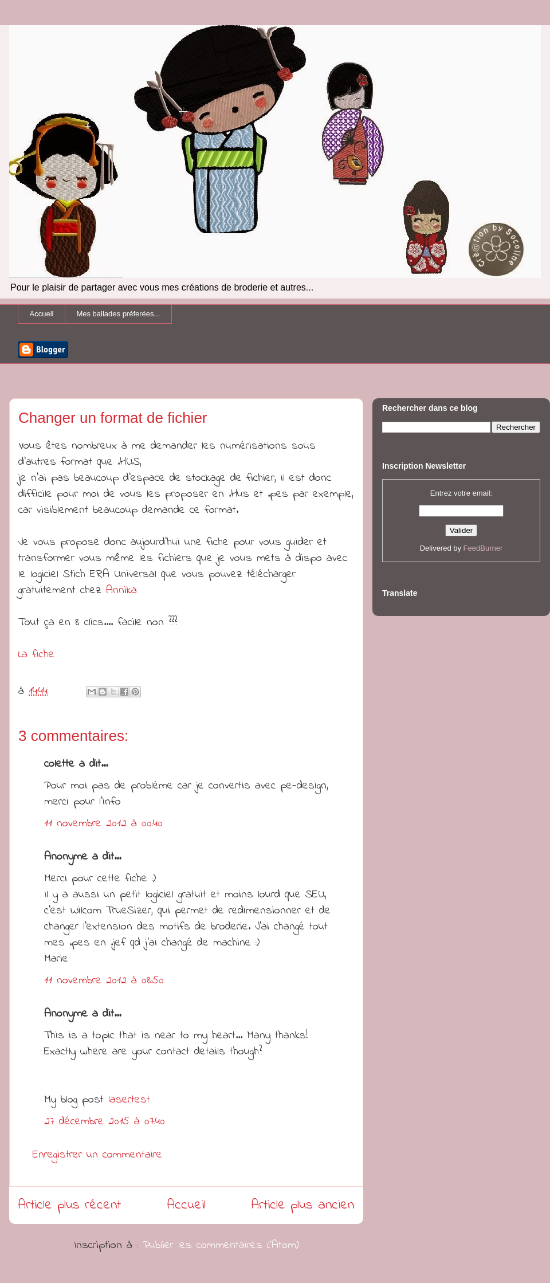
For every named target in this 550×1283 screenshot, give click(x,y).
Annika (121, 590)
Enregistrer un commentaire (97, 1155)
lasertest (129, 1100)
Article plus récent (69, 1205)
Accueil (42, 313)
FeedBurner (483, 548)
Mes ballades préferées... (118, 313)
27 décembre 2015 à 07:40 (104, 1121)
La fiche (36, 654)
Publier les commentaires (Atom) (221, 1245)
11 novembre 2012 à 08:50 (104, 980)
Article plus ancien (303, 1205)
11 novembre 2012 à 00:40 (103, 823)
